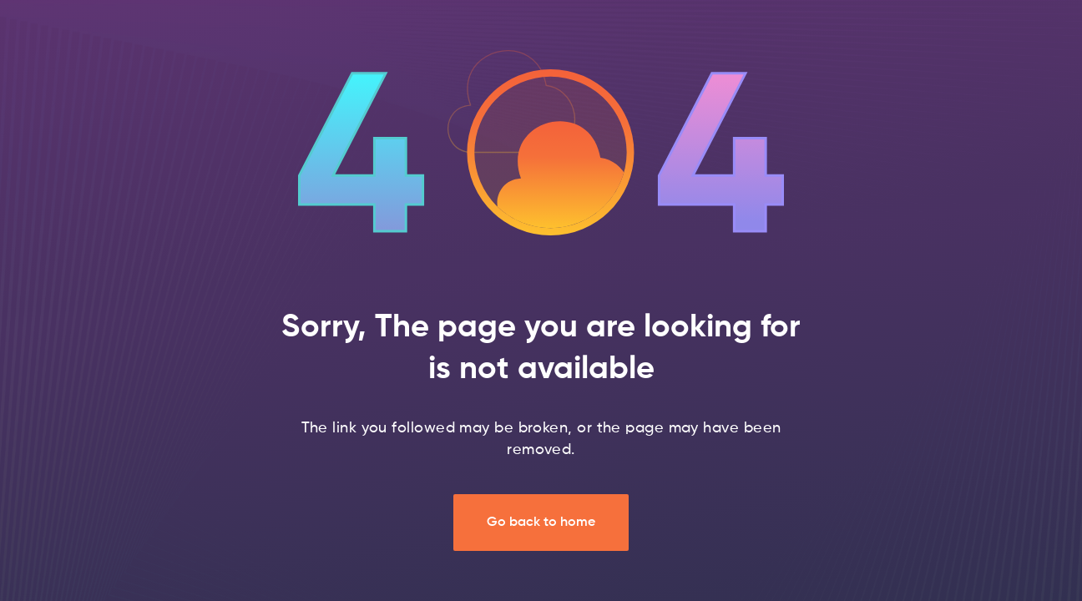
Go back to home (541, 522)
